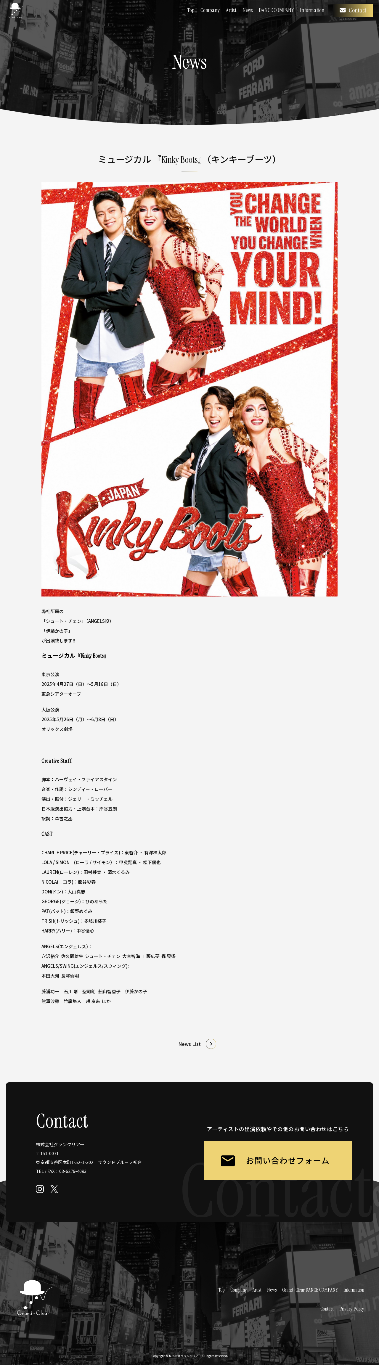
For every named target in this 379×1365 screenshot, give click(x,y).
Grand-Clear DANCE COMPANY (310, 1290)
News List (189, 1043)
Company (210, 10)
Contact (353, 10)
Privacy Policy (351, 1308)
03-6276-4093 (72, 1171)
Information (312, 10)
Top (191, 10)
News (248, 10)
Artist (231, 10)
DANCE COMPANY (276, 10)
